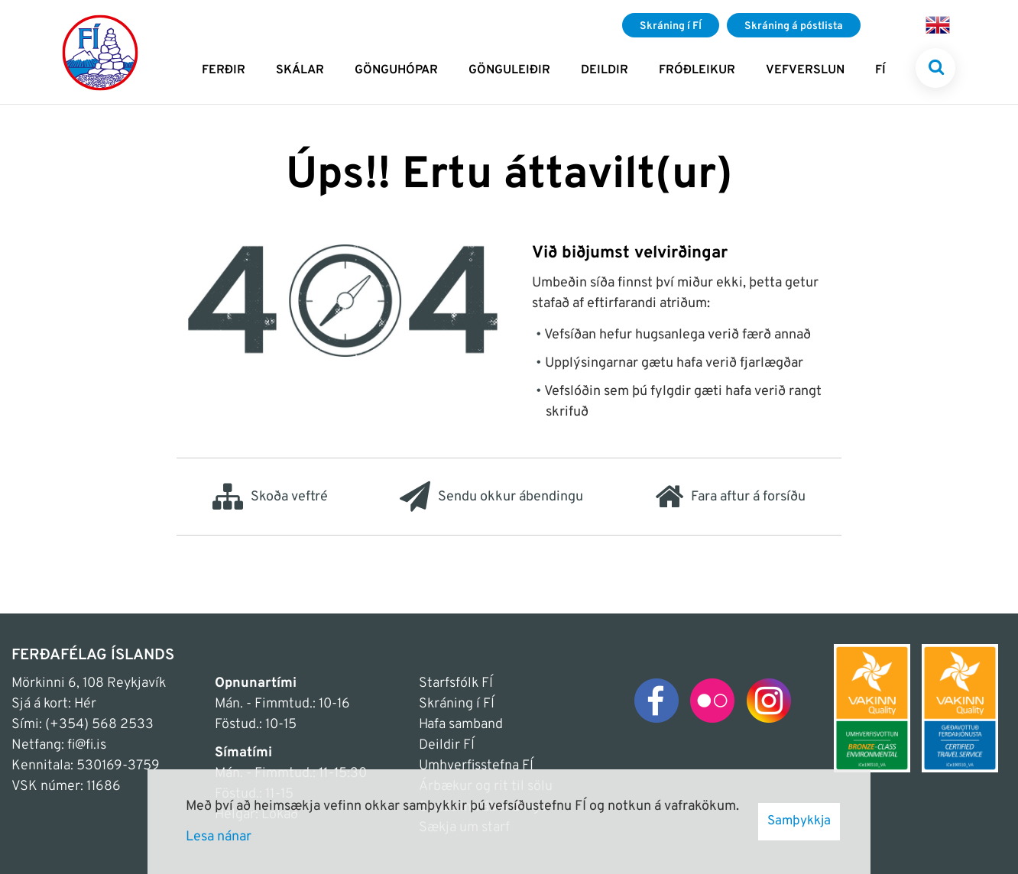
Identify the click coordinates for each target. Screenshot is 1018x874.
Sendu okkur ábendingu (491, 496)
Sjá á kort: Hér (53, 704)
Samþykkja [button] (799, 821)
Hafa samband (461, 724)
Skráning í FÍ (456, 704)
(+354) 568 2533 (99, 724)
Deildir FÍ (447, 745)
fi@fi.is (86, 745)
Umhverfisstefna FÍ (476, 766)
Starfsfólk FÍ (456, 683)
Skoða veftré (270, 496)
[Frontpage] (100, 52)
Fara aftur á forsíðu (730, 496)
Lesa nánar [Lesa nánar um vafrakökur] (218, 837)
